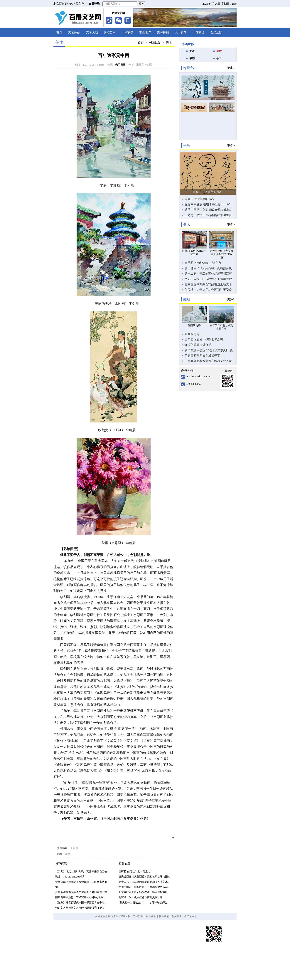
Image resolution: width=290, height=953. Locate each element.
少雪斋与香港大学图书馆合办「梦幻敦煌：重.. (81, 892)
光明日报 (120, 64)
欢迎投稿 (138, 916)
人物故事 (127, 32)
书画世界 (145, 32)
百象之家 (100, 916)
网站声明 (151, 916)
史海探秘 (163, 32)
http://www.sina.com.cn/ (198, 376)
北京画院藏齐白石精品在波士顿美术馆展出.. (144, 892)
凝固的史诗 (192, 334)
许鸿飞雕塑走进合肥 (198, 344)
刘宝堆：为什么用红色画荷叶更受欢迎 (208, 289)
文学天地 (92, 32)
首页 (59, 32)
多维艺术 (110, 32)
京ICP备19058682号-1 (135, 937)
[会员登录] (94, 3)
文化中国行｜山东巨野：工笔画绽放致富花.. (144, 887)
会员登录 (176, 916)
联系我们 (164, 916)
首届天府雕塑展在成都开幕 (202, 355)
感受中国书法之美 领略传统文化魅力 (209, 209)
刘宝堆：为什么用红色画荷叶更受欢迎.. (141, 897)
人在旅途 (198, 32)
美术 (169, 42)
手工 (219, 58)
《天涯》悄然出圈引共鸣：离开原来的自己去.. (81, 871)
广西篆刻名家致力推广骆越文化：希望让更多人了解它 (208, 361)
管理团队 (125, 916)
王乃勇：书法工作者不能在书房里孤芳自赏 (208, 215)
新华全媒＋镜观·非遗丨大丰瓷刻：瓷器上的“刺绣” (209, 350)
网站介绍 (113, 916)
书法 (192, 51)
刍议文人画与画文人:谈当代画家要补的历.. (79, 907)
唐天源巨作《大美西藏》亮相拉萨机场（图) (208, 268)
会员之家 (216, 32)
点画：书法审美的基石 (207, 192)
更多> (231, 67)
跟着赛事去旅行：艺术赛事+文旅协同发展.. (80, 897)
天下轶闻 (181, 32)
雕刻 (192, 58)
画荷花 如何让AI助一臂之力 (134, 871)
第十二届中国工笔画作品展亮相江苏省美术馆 (208, 273)
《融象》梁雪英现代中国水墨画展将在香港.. (80, 902)
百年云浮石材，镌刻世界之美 (204, 339)
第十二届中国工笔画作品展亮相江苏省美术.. (144, 881)
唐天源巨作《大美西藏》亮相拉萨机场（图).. (144, 876)
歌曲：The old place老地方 (70, 876)
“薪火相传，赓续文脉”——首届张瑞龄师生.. (144, 902)
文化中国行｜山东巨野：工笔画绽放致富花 (208, 279)
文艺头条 (74, 32)
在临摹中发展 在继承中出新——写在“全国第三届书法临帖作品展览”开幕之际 (208, 204)
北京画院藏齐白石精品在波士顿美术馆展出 (208, 284)
